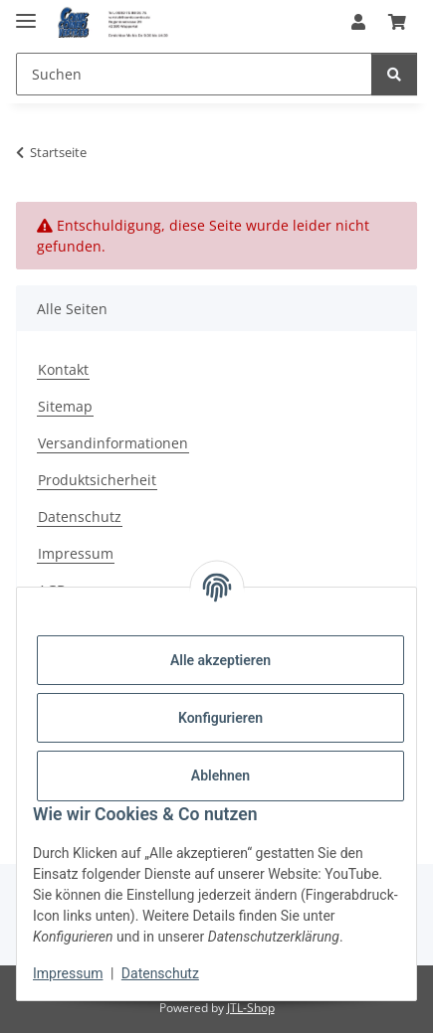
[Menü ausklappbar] (26, 12)
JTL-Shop (251, 1007)
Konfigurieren (220, 718)
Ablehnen (220, 775)
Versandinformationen (113, 442)
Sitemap (65, 406)
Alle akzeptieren (220, 660)
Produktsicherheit (97, 479)
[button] (358, 22)
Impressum (68, 973)
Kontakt (63, 369)
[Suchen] (394, 74)
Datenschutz (160, 973)
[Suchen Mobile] (194, 74)
